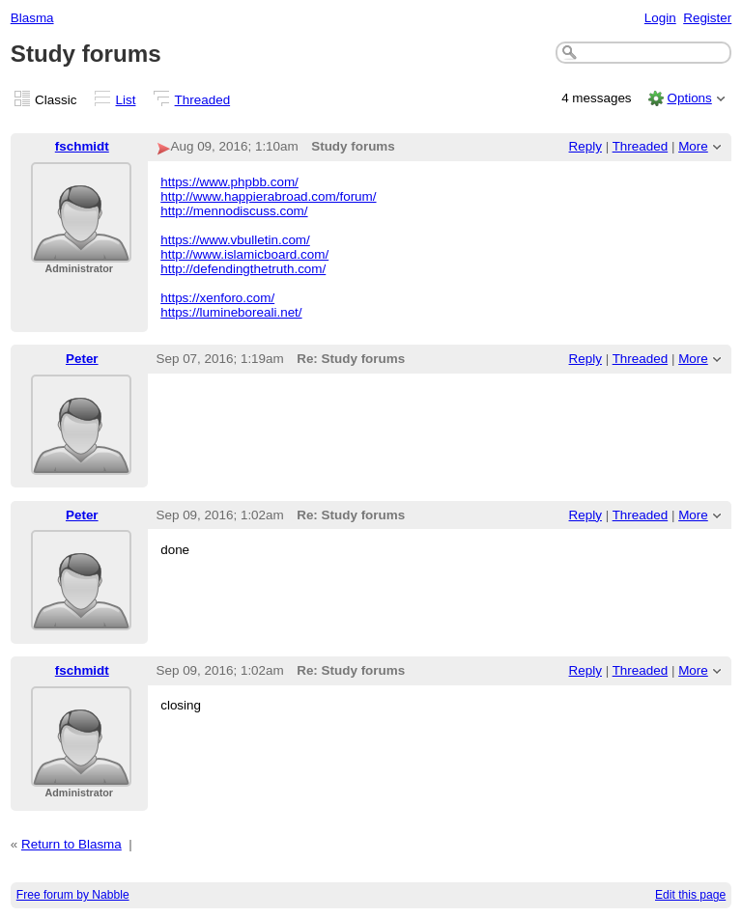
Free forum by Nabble (72, 895)
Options (689, 98)
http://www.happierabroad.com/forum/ (268, 196)
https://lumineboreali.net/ (230, 312)
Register (707, 18)
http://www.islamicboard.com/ (244, 254)
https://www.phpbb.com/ (229, 182)
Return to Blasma (71, 844)
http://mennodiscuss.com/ (233, 211)
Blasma (32, 18)
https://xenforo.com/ (217, 298)
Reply (585, 146)
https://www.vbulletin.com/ (235, 240)
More (693, 146)
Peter (82, 358)
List (126, 100)
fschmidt (82, 146)
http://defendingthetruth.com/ (243, 269)
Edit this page (690, 895)
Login (660, 18)
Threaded (203, 100)
